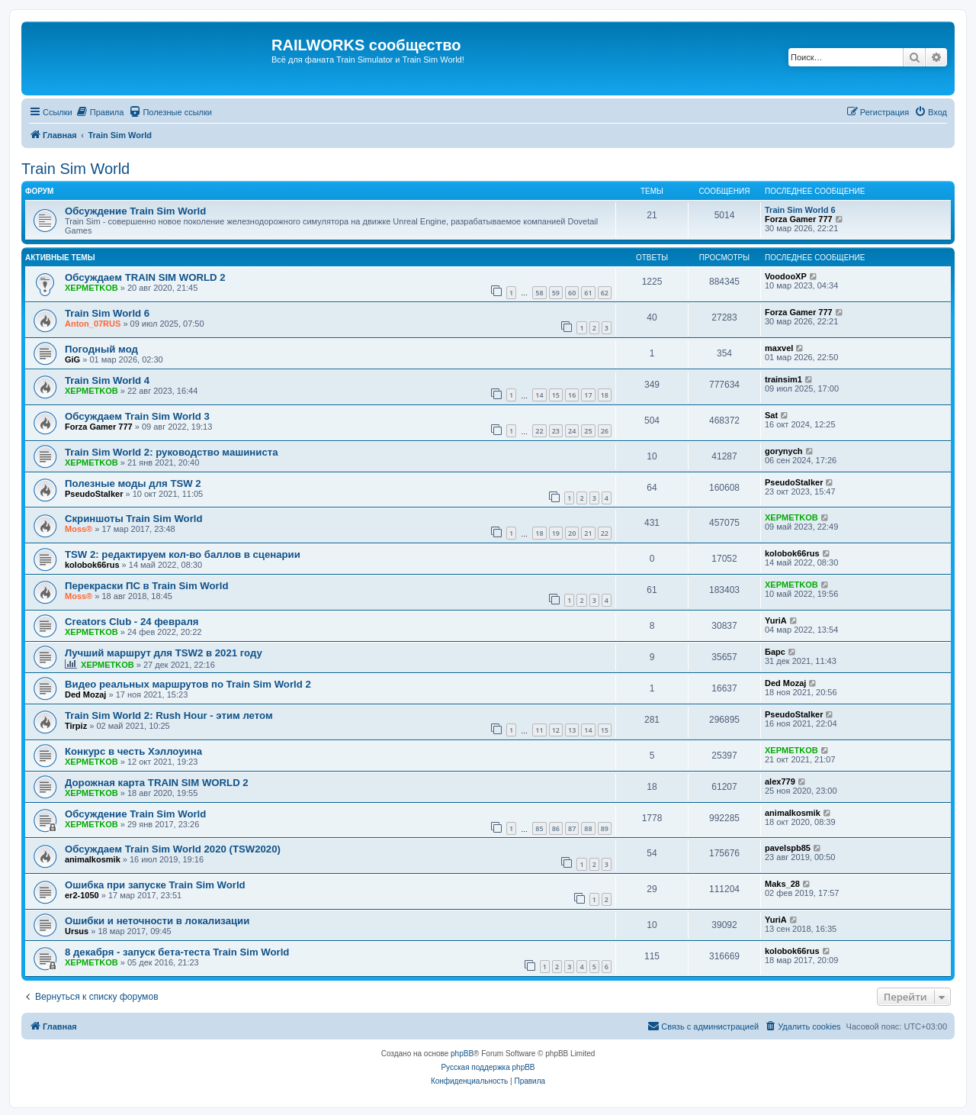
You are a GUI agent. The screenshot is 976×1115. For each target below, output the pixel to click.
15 (556, 395)
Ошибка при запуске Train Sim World (155, 885)
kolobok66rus (92, 564)
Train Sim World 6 (800, 209)
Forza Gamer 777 (799, 219)
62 (604, 293)
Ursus (76, 931)
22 (539, 431)
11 (539, 730)
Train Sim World (75, 168)
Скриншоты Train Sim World (134, 518)
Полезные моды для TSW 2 (133, 483)
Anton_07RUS (92, 323)
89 (604, 828)
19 (556, 533)
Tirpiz (76, 725)
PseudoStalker (94, 493)
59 (556, 293)
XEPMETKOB (91, 287)
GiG (72, 359)
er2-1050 (82, 895)
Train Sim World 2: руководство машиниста (171, 452)
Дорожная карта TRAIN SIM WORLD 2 (157, 782)
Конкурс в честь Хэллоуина (133, 751)
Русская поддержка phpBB (488, 1067)
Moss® (78, 528)
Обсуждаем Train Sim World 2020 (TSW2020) (173, 849)
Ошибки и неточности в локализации (157, 920)
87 (572, 828)
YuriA (776, 620)
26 (604, 431)
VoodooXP (786, 276)
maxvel (779, 348)
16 (572, 395)
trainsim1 (783, 379)
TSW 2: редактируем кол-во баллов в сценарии (182, 554)
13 (572, 730)
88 (588, 828)
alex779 (780, 781)
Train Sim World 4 (107, 380)
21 (588, 533)
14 (539, 395)
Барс (775, 651)
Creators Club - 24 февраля (132, 621)
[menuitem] (100, 112)
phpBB (462, 1053)
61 (588, 293)
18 (604, 395)
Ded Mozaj (85, 694)
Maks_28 (782, 883)
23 (556, 431)
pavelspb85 (788, 847)
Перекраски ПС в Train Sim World (146, 585)
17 (588, 395)
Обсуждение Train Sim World (135, 211)
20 (572, 533)
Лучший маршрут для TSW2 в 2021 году (163, 653)
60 (572, 293)
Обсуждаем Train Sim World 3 (137, 416)
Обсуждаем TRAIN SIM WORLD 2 (145, 277)
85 (539, 828)
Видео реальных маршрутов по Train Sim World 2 (188, 684)
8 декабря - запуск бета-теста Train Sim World (177, 952)
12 (556, 730)
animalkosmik (792, 812)
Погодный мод (101, 349)
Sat (771, 415)
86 (556, 828)
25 (588, 431)
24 (572, 431)
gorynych (784, 451)
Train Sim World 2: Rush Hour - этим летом (169, 715)
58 (539, 293)
